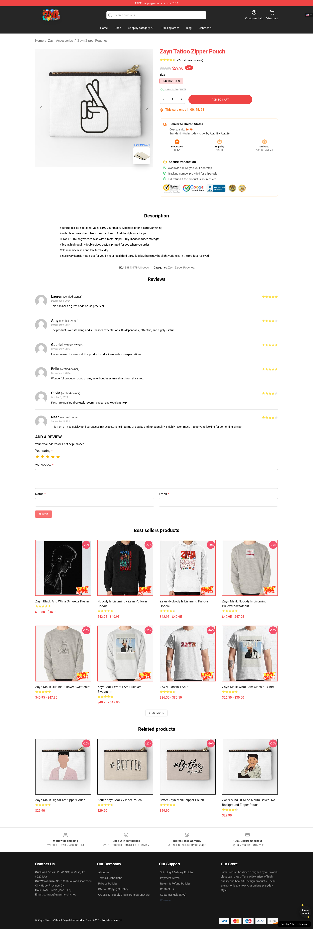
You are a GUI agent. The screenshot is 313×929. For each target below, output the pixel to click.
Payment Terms (169, 878)
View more (156, 713)
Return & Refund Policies (175, 883)
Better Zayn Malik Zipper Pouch (119, 800)
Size (162, 74)
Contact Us (167, 889)
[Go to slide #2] (104, 176)
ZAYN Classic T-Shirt (174, 687)
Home (39, 40)
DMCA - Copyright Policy (113, 889)
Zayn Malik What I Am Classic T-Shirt (248, 687)
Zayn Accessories (60, 40)
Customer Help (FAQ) (173, 894)
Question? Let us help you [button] (294, 924)
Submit (43, 514)
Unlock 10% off (305, 911)
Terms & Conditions (110, 878)
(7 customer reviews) (190, 60)
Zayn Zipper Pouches (92, 40)
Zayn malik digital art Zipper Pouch (60, 800)
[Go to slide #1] (83, 176)
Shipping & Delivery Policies (176, 872)
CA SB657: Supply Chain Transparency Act (124, 894)
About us (103, 872)
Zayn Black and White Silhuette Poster (62, 601)
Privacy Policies (107, 883)
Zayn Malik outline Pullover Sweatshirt (62, 687)
